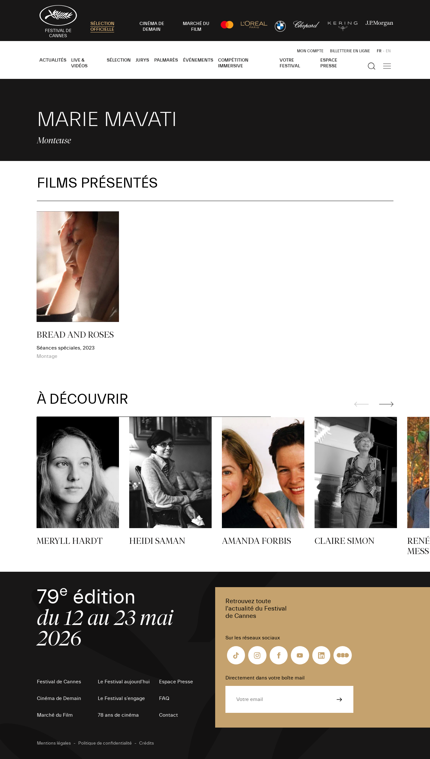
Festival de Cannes (59, 682)
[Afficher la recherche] (372, 66)
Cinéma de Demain (59, 698)
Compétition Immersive (233, 63)
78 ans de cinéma (118, 715)
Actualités (52, 60)
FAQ (164, 698)
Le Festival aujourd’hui (124, 682)
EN (388, 51)
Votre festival (290, 63)
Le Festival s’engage (121, 698)
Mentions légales (54, 743)
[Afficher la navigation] (387, 66)
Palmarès (166, 60)
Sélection (119, 60)
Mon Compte (310, 51)
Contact (168, 715)
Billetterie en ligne (350, 51)
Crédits (146, 743)
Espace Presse (328, 63)
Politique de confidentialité (105, 743)
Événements (198, 60)
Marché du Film (55, 715)
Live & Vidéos (79, 63)
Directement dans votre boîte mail (265, 678)
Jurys (142, 60)
